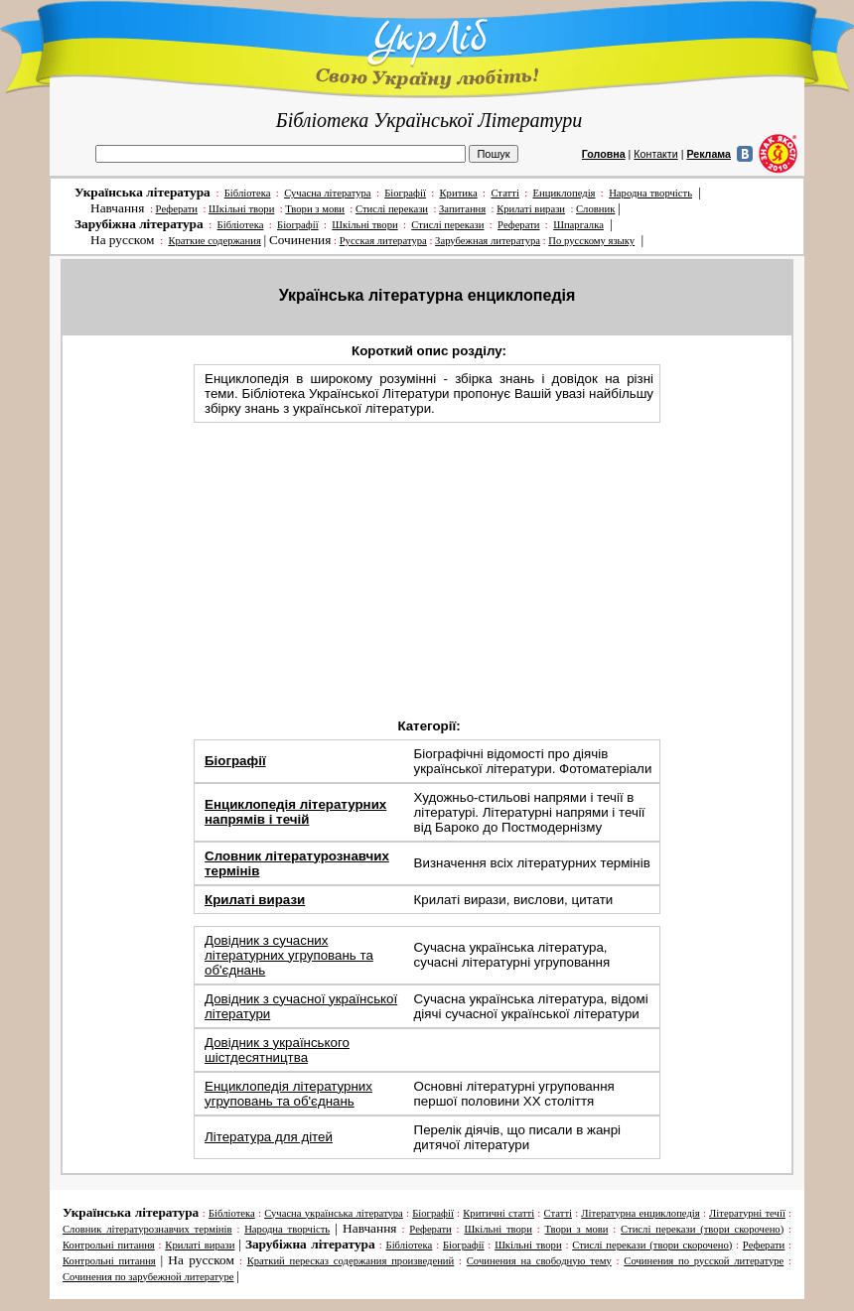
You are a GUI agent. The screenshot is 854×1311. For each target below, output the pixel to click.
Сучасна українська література (333, 1213)
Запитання (462, 208)
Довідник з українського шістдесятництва (277, 1050)
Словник (595, 208)
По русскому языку (591, 240)
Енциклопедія (563, 193)
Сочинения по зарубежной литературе (148, 1276)
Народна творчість (650, 193)
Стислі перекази (392, 208)
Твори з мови (315, 208)
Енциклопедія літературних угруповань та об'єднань (288, 1094)
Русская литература (383, 240)
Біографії (405, 193)
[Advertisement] (429, 568)
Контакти (655, 154)
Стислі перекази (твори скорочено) (702, 1229)
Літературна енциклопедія (640, 1213)
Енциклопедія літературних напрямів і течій (295, 812)
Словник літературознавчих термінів (147, 1229)
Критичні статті (498, 1213)
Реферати (177, 208)
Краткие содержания (214, 240)
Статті (504, 193)
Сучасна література (327, 193)
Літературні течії (747, 1213)
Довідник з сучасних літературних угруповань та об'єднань (289, 955)
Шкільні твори (241, 208)
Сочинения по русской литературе (703, 1260)
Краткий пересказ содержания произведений (351, 1260)
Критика (459, 193)
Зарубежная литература (487, 240)
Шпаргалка (578, 224)
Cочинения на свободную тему (539, 1260)
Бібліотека (247, 193)
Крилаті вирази (531, 208)
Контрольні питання (109, 1245)
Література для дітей (269, 1136)
